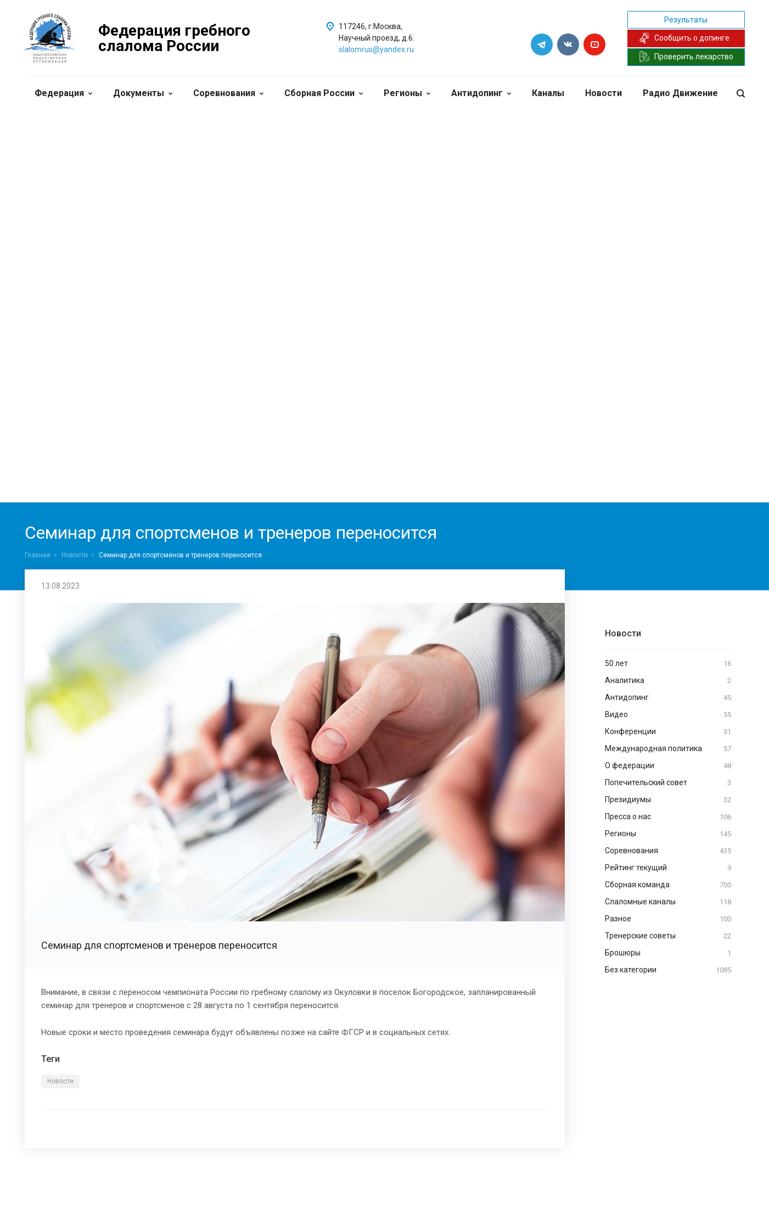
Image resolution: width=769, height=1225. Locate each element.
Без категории (668, 970)
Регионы (407, 93)
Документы (142, 93)
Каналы (548, 93)
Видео (668, 714)
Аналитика (668, 680)
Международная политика (668, 748)
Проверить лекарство (686, 56)
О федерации (668, 765)
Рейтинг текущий (668, 868)
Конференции (668, 731)
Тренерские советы (668, 936)
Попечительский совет (668, 782)
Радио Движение (680, 93)
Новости (603, 93)
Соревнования (228, 93)
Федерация (63, 93)
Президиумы (668, 800)
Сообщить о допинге (684, 37)
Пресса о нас (668, 817)
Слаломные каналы (668, 902)
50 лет (668, 663)
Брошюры (668, 953)
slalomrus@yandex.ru (376, 49)
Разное (668, 919)
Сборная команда (668, 885)
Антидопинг (481, 93)
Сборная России (323, 93)
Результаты (686, 19)
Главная (37, 555)
